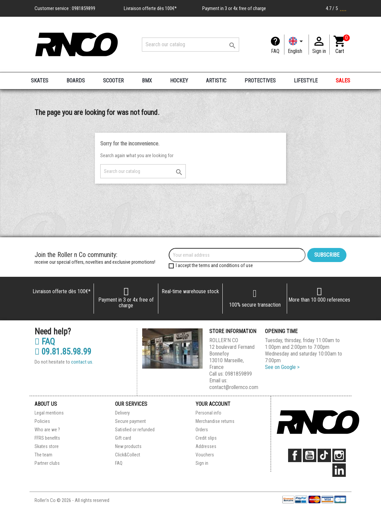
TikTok (324, 455)
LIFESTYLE (306, 80)
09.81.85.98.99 (63, 351)
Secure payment (130, 421)
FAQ (275, 51)
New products (128, 446)
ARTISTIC (216, 80)
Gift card (123, 438)
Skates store (47, 446)
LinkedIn (339, 470)
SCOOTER (113, 80)
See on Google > (282, 367)
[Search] (190, 45)
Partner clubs (47, 463)
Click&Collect (127, 454)
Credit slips (206, 438)
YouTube (309, 455)
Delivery (122, 413)
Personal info (208, 413)
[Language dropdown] (296, 45)
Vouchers (205, 454)
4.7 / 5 (336, 8)
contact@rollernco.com (233, 387)
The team (43, 454)
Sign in (202, 463)
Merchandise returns (215, 421)
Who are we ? (47, 429)
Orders (202, 429)
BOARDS (75, 80)
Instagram (339, 455)
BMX (147, 80)
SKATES (39, 80)
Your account (213, 404)
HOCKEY (179, 80)
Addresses (206, 446)
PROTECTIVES (260, 80)
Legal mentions (49, 413)
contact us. (82, 362)
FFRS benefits (47, 438)
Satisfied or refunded (135, 429)
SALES (343, 80)
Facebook (295, 455)
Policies (42, 421)
